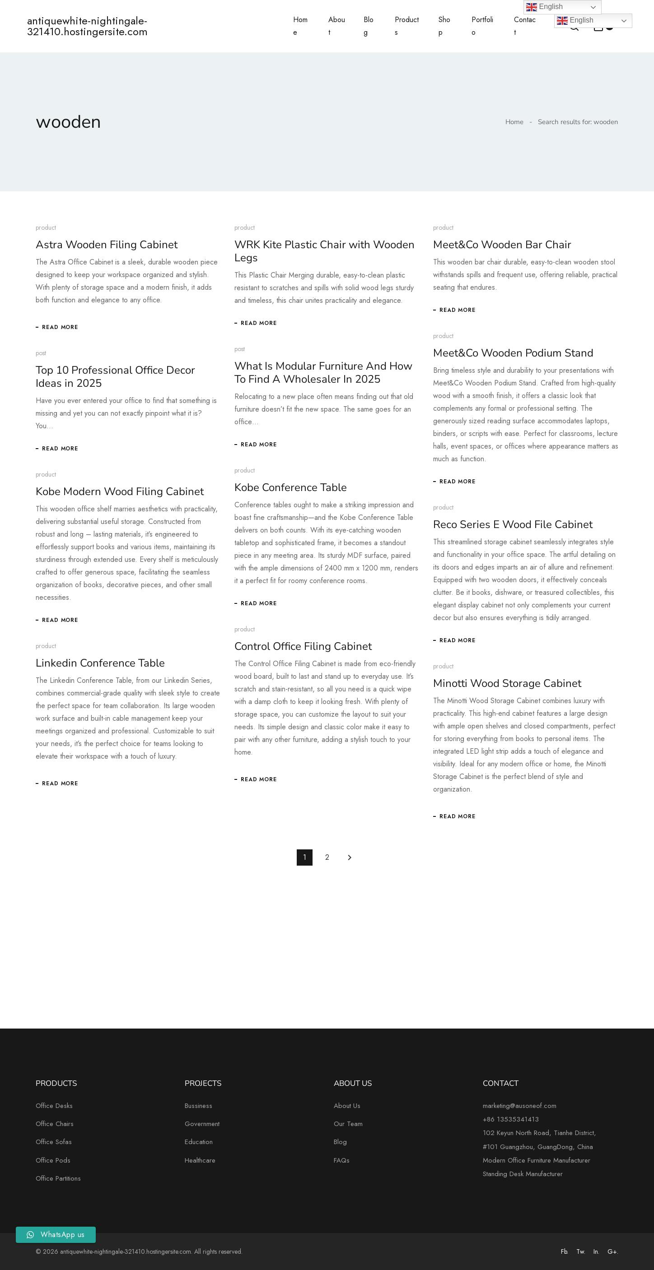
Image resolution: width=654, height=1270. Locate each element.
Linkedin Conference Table (122, 669)
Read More (60, 327)
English (575, 20)
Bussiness (198, 1106)
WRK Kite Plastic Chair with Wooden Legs (321, 251)
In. (596, 1251)
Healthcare (200, 1160)
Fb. (564, 1251)
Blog (340, 1142)
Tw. (580, 1251)
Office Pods (53, 1160)
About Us (347, 1106)
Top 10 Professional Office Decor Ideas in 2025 (115, 378)
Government (202, 1124)
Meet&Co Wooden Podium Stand (506, 353)
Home (514, 121)
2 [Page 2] (327, 857)
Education (199, 1142)
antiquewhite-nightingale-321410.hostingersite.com (87, 26)
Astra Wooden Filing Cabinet (107, 244)
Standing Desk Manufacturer (523, 1174)
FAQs (342, 1160)
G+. (612, 1251)
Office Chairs (55, 1124)
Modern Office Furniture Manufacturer (536, 1160)
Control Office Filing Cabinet (277, 651)
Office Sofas (54, 1142)
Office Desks (54, 1106)
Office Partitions (58, 1178)
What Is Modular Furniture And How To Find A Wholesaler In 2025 (320, 374)
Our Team (348, 1124)
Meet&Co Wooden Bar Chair (495, 244)
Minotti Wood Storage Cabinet (500, 693)
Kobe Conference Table (265, 489)
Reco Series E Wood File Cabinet (506, 529)
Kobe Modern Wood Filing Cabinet (141, 494)
